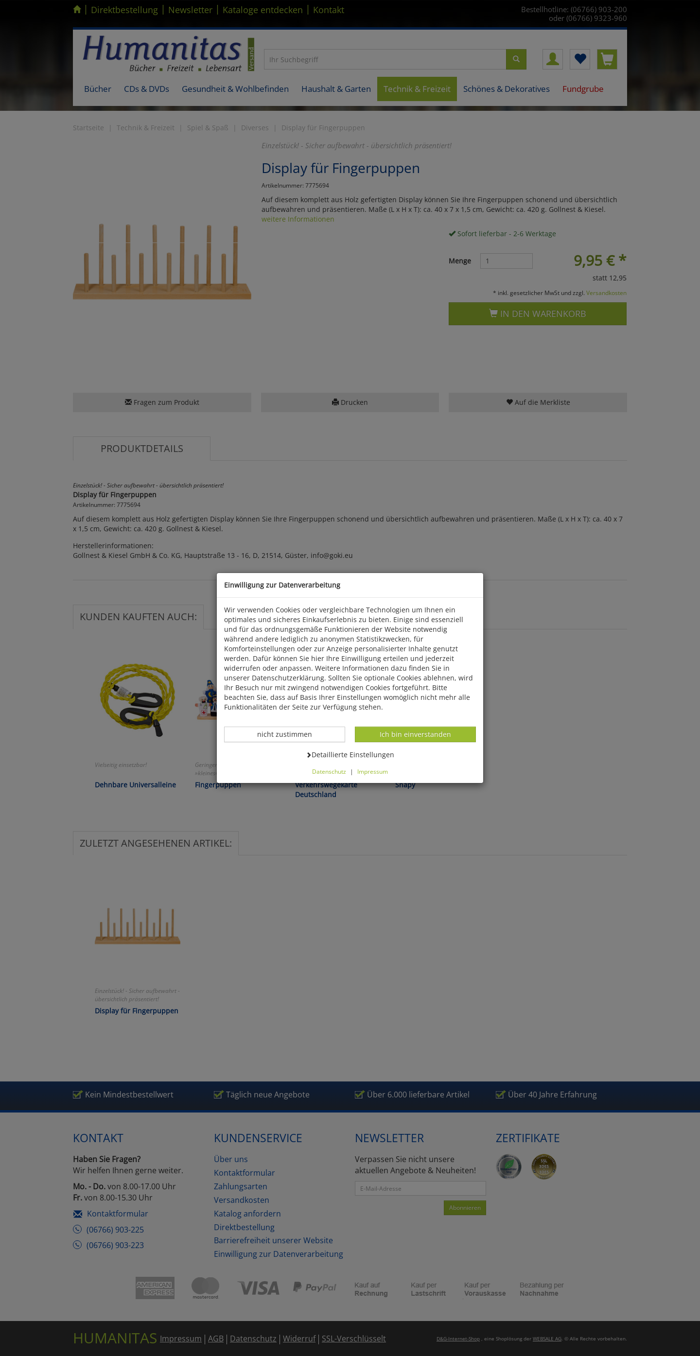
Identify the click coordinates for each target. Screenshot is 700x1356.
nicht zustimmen (290, 734)
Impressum (372, 771)
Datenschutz (329, 771)
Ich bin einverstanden (415, 734)
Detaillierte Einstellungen (350, 754)
